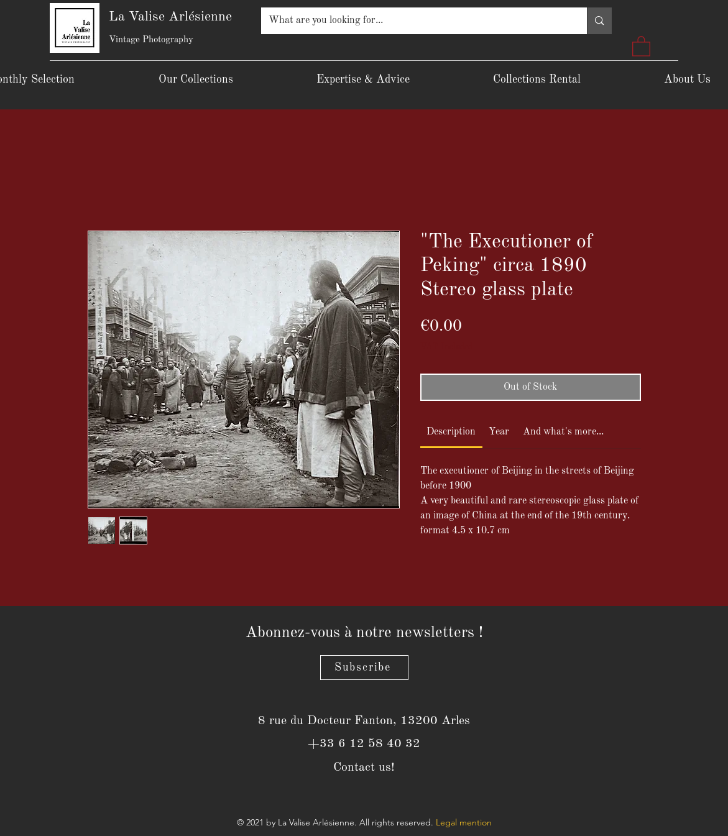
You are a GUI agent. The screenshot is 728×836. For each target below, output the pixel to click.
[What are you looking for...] (415, 20)
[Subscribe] (364, 667)
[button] (641, 46)
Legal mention (464, 822)
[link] (451, 432)
